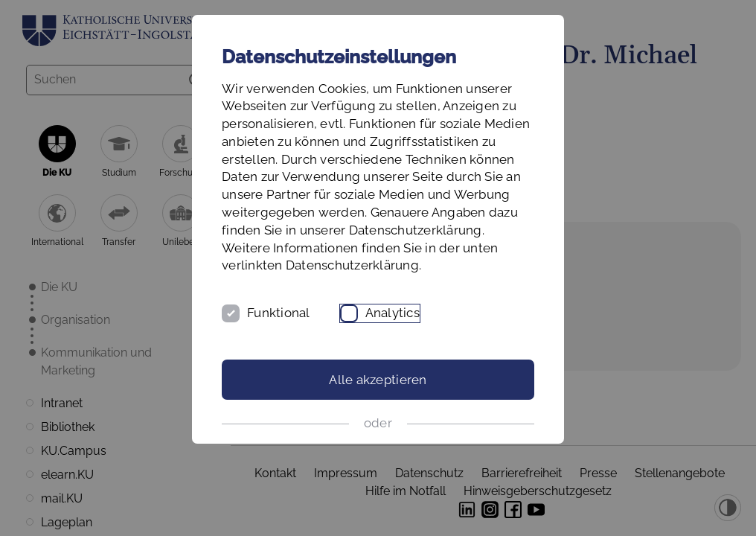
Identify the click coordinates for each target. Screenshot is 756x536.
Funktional (278, 312)
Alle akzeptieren (377, 379)
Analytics (392, 312)
